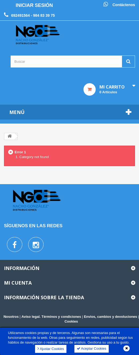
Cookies (71, 321)
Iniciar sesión (34, 5)
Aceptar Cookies (91, 348)
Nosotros (11, 317)
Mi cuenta (18, 283)
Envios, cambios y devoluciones (110, 317)
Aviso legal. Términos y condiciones (51, 317)
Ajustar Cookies (50, 348)
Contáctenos (123, 5)
